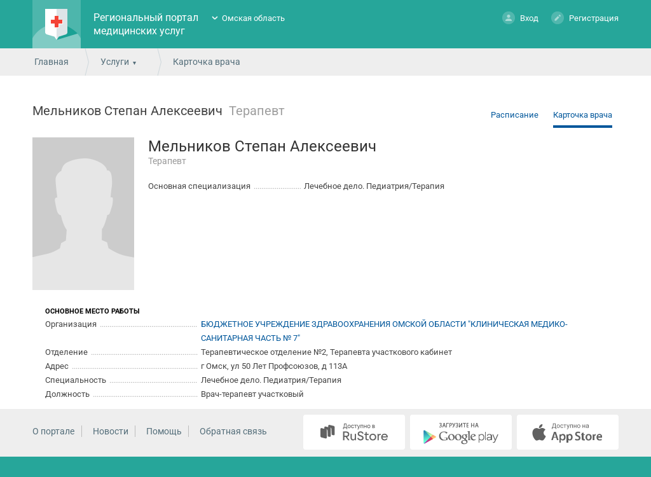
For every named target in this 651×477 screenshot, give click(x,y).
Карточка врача (582, 115)
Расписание (514, 115)
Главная (51, 62)
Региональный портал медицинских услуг (145, 24)
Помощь (164, 431)
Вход (520, 17)
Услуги (114, 62)
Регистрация (585, 17)
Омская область (253, 18)
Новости (110, 431)
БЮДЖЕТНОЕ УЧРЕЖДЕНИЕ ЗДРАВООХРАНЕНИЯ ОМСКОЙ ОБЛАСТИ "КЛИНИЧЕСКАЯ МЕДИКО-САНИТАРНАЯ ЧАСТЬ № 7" (384, 331)
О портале (53, 431)
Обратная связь (233, 431)
